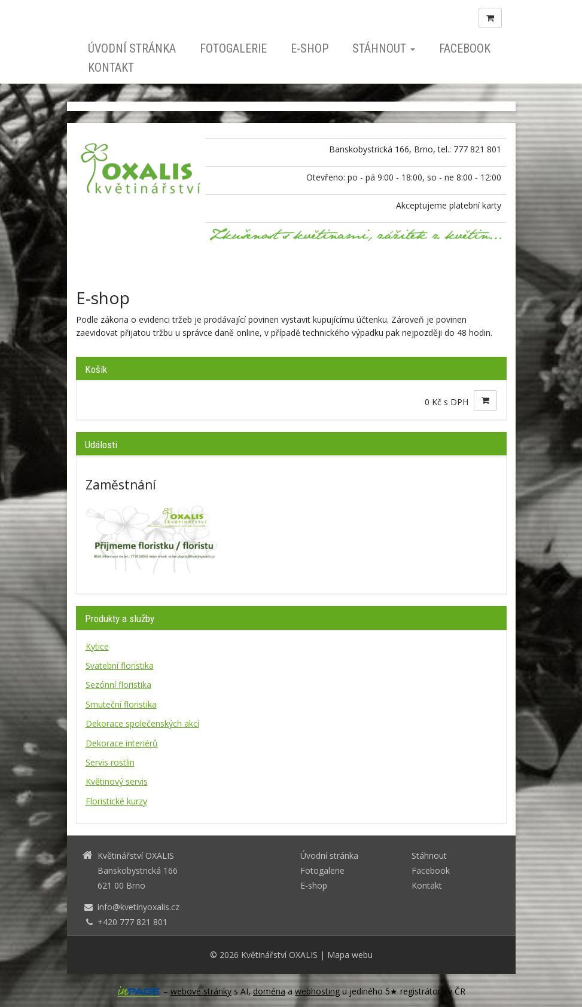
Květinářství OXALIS (279, 954)
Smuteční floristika (121, 704)
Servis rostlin (110, 762)
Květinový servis (117, 781)
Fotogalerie (233, 48)
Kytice (97, 646)
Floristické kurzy (116, 801)
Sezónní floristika (118, 684)
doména (269, 991)
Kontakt (111, 67)
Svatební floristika (120, 665)
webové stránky (200, 991)
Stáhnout (383, 48)
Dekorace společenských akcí (142, 723)
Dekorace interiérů (122, 743)
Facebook (464, 48)
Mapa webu (350, 954)
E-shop (309, 48)
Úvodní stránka (132, 48)
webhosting (317, 991)
